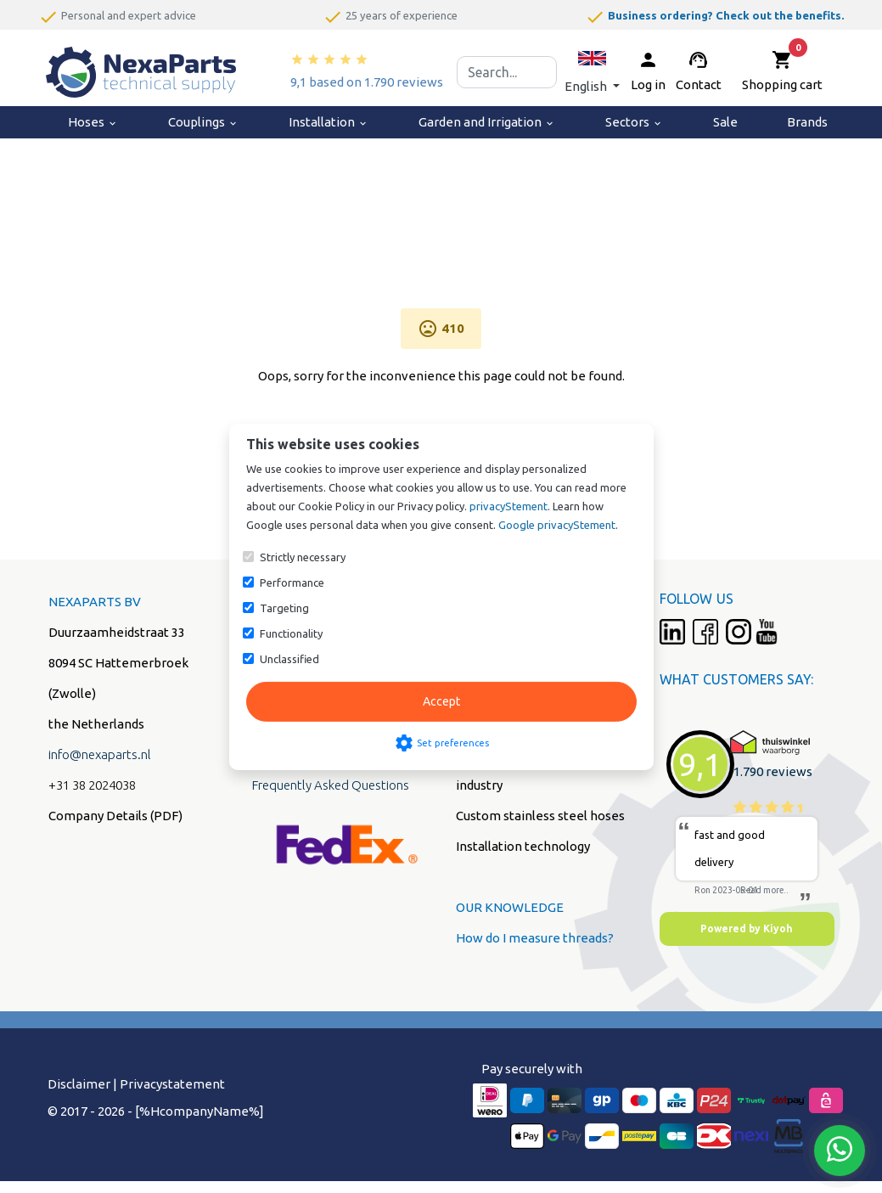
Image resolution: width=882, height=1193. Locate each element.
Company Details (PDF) (115, 815)
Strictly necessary (302, 557)
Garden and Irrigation (487, 122)
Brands (807, 122)
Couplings (203, 122)
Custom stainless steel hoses (540, 815)
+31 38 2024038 (92, 785)
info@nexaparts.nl (99, 754)
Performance (292, 582)
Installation (328, 122)
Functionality (291, 633)
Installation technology (523, 846)
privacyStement (508, 506)
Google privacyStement (556, 525)
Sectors (634, 122)
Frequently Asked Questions (330, 785)
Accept (441, 701)
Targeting (284, 608)
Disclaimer (79, 1084)
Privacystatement (172, 1084)
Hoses (93, 122)
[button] (592, 72)
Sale (725, 122)
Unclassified (289, 659)
